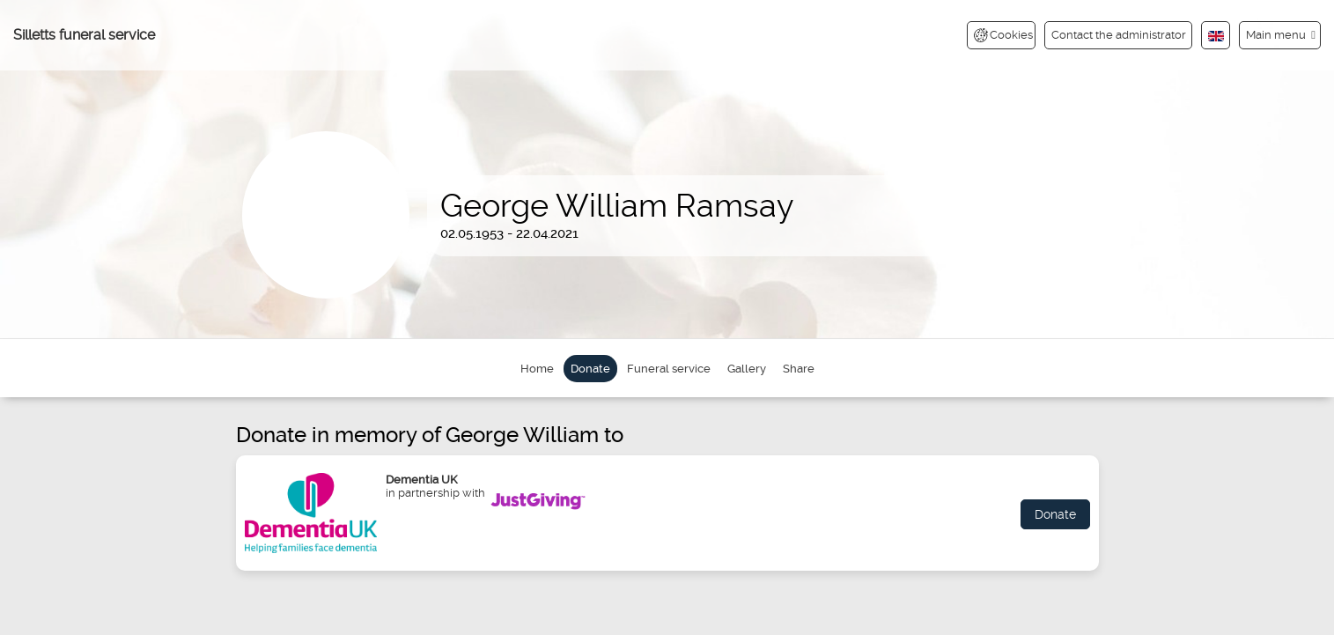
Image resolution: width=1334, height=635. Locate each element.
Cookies (1003, 35)
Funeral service (669, 368)
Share (798, 368)
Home (537, 368)
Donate (590, 368)
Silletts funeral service (84, 34)
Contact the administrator (1118, 34)
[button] (1280, 34)
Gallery (746, 368)
